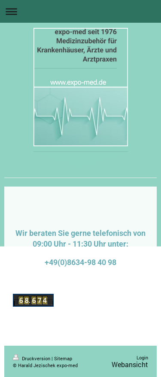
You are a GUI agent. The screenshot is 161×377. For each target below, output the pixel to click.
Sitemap (63, 358)
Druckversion (32, 358)
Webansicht (130, 364)
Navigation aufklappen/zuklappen (80, 11)
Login (142, 357)
